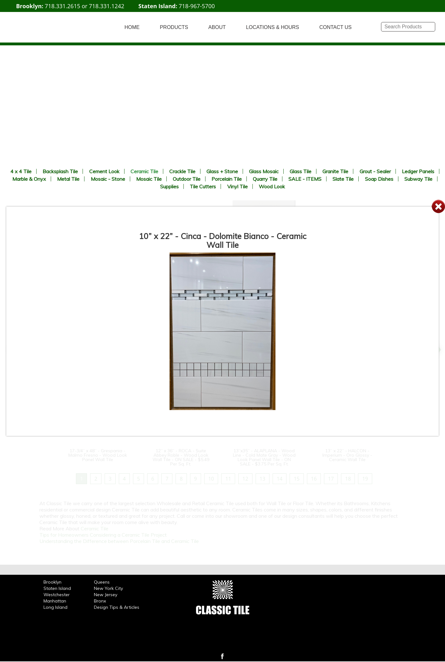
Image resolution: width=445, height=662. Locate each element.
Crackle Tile (182, 171)
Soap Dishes (379, 178)
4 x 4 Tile (21, 171)
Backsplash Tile (60, 171)
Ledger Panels (418, 171)
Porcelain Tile (226, 178)
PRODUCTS (174, 27)
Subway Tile (418, 178)
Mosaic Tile (149, 178)
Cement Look (104, 171)
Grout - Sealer (375, 171)
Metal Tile (68, 178)
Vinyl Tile (237, 186)
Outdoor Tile (186, 178)
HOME (132, 27)
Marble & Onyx (29, 178)
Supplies (169, 186)
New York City (108, 588)
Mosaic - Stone (108, 178)
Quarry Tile (265, 178)
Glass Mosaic (264, 171)
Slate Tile (343, 178)
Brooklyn (52, 582)
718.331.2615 (62, 6)
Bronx (100, 601)
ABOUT (217, 27)
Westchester (56, 594)
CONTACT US (335, 27)
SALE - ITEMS (304, 178)
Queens (102, 582)
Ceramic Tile (144, 171)
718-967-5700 (197, 6)
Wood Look (272, 186)
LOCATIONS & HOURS (272, 27)
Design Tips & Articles (116, 607)
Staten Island (57, 588)
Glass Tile (300, 171)
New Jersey (105, 594)
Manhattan (54, 601)
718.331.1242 (106, 6)
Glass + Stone (222, 171)
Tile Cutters (203, 186)
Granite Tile (335, 171)
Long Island (55, 607)
